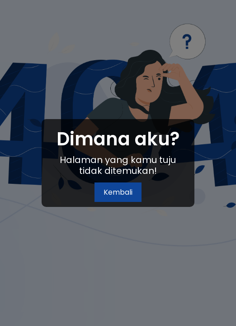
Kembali (118, 192)
